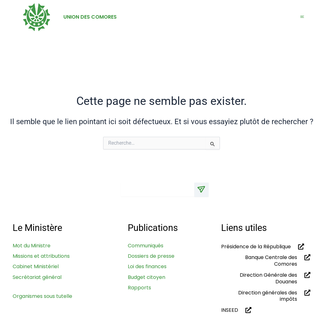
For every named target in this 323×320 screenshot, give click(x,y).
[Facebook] (281, 195)
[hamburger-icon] (302, 17)
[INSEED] (247, 310)
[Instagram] (270, 195)
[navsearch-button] (303, 57)
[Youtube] (305, 195)
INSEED (229, 310)
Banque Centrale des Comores (271, 261)
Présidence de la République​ (256, 246)
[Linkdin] (293, 195)
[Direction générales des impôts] (306, 293)
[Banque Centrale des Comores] (306, 258)
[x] (258, 195)
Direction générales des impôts (267, 296)
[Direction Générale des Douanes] (306, 275)
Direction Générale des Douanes (268, 278)
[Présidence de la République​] (300, 247)
